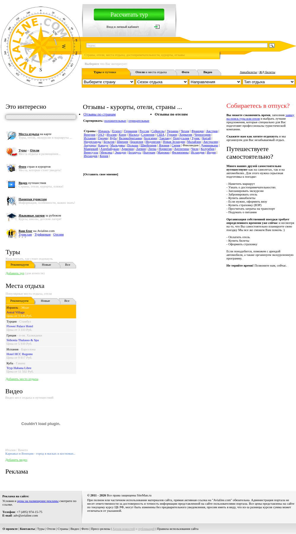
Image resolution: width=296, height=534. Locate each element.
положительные (115, 120)
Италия (112, 134)
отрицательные (138, 120)
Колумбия (208, 148)
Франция (197, 131)
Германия (130, 131)
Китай (206, 138)
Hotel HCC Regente (20, 354)
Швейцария (148, 145)
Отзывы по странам (99, 114)
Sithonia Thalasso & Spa (23, 340)
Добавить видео (16, 459)
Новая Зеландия (174, 141)
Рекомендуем (20, 264)
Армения (127, 148)
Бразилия (136, 141)
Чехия (185, 131)
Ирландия (90, 156)
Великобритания (130, 138)
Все (67, 264)
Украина (172, 131)
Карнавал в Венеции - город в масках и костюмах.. (40, 453)
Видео (74, 528)
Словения (148, 134)
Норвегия (165, 148)
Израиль (12, 307)
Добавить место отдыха (22, 379)
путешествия (32, 183)
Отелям (58, 234)
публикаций (146, 528)
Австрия (212, 131)
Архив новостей (123, 528)
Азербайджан (109, 148)
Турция (12, 321)
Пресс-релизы (100, 528)
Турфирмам (43, 234)
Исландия (198, 152)
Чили (194, 148)
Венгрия (89, 134)
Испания (12, 349)
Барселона (28, 349)
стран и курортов (35, 166)
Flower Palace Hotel (20, 326)
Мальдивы (117, 145)
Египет (117, 131)
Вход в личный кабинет (123, 26)
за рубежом (40, 215)
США (160, 134)
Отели (51, 528)
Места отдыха (25, 285)
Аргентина (181, 148)
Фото (85, 528)
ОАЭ (101, 134)
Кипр (122, 134)
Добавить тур (15, 273)
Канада (103, 145)
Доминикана (209, 145)
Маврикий (91, 148)
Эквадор (120, 152)
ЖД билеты (267, 72)
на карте (35, 134)
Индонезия (152, 141)
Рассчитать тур (129, 14)
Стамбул (25, 321)
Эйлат (25, 307)
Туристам (25, 234)
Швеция (122, 141)
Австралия (210, 141)
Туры (13, 252)
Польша (132, 145)
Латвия (141, 148)
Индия (211, 152)
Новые (46, 264)
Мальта (133, 134)
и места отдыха (151, 72)
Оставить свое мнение (100, 174)
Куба (10, 363)
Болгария (150, 138)
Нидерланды (92, 141)
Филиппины (180, 152)
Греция (11, 335)
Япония (164, 145)
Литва (152, 148)
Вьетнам (149, 152)
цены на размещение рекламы (38, 501)
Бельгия (109, 141)
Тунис (196, 138)
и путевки (105, 72)
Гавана (20, 363)
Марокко (163, 152)
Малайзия (194, 141)
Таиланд (165, 138)
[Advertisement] (112, 296)
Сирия (176, 145)
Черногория (202, 134)
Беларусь (134, 152)
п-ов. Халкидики (30, 335)
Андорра (90, 145)
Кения (104, 156)
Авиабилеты (248, 72)
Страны (63, 528)
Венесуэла (91, 152)
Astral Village (16, 312)
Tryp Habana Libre (19, 368)
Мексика (106, 152)
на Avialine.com (37, 230)
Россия (144, 131)
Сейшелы (157, 131)
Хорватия (185, 134)
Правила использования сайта (177, 528)
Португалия (181, 138)
